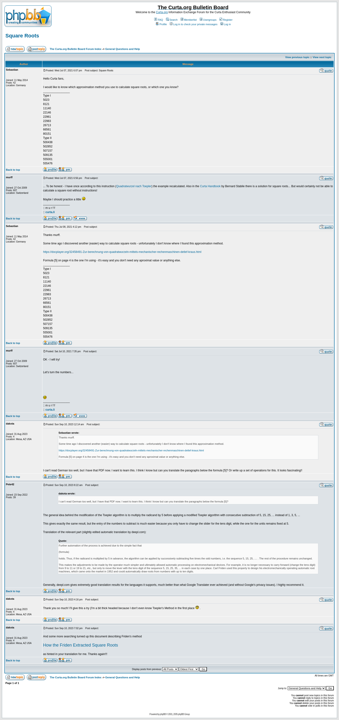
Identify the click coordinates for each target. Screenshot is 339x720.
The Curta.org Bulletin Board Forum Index (75, 49)
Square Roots (22, 36)
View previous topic (297, 57)
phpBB (163, 714)
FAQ (158, 19)
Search (172, 19)
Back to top (13, 169)
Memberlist (189, 19)
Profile (161, 24)
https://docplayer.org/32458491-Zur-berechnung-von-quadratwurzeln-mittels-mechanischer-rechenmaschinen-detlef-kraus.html (122, 252)
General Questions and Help (122, 49)
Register (226, 19)
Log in (225, 24)
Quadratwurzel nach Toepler (134, 186)
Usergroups (208, 19)
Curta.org (162, 12)
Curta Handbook (210, 186)
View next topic (322, 57)
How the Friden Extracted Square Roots (80, 645)
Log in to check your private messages (194, 24)
